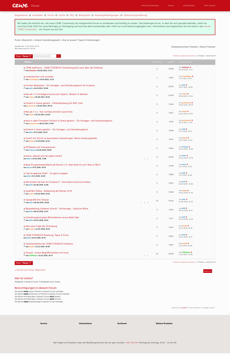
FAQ (72, 15)
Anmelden (37, 15)
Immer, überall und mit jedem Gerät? (44, 156)
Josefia (31, 141)
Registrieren (21, 15)
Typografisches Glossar (37, 199)
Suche (62, 15)
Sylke (29, 159)
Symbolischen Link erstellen (40, 76)
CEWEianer (33, 255)
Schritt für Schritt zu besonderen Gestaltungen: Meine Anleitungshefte (61, 138)
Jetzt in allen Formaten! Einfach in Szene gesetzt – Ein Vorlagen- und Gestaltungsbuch (69, 120)
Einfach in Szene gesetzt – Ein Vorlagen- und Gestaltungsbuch (57, 129)
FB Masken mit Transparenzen (40, 147)
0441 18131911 (132, 342)
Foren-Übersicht (23, 40)
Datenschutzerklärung (135, 15)
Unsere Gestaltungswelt (47, 40)
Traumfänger (33, 79)
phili (30, 88)
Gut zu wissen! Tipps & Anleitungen (81, 40)
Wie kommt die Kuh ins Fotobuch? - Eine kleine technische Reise (58, 182)
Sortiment (122, 323)
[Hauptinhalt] (115, 163)
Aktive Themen (207, 46)
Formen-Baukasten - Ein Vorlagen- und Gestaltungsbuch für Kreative (60, 85)
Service (43, 323)
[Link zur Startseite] (41, 5)
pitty (30, 202)
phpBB (183, 308)
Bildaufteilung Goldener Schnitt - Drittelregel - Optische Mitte (57, 208)
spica (29, 167)
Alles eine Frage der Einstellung (41, 226)
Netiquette (84, 15)
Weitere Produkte (164, 323)
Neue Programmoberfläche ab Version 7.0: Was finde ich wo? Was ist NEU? (63, 164)
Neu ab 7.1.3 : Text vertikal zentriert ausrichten (49, 111)
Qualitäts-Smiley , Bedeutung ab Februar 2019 (49, 191)
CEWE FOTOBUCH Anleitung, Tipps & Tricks (47, 235)
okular (31, 97)
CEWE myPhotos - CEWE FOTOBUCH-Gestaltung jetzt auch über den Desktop (64, 67)
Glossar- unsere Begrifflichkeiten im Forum (47, 252)
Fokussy (32, 150)
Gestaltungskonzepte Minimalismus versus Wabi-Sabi (52, 217)
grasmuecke (31, 106)
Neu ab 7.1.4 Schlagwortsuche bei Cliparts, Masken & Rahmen (57, 94)
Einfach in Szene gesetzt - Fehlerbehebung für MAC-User (54, 103)
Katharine (32, 71)
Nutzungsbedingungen (107, 15)
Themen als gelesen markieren (184, 56)
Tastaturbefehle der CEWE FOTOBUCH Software (49, 243)
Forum (51, 15)
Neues (22, 56)
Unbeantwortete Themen (184, 46)
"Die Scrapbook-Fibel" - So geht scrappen (47, 173)
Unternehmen (85, 323)
